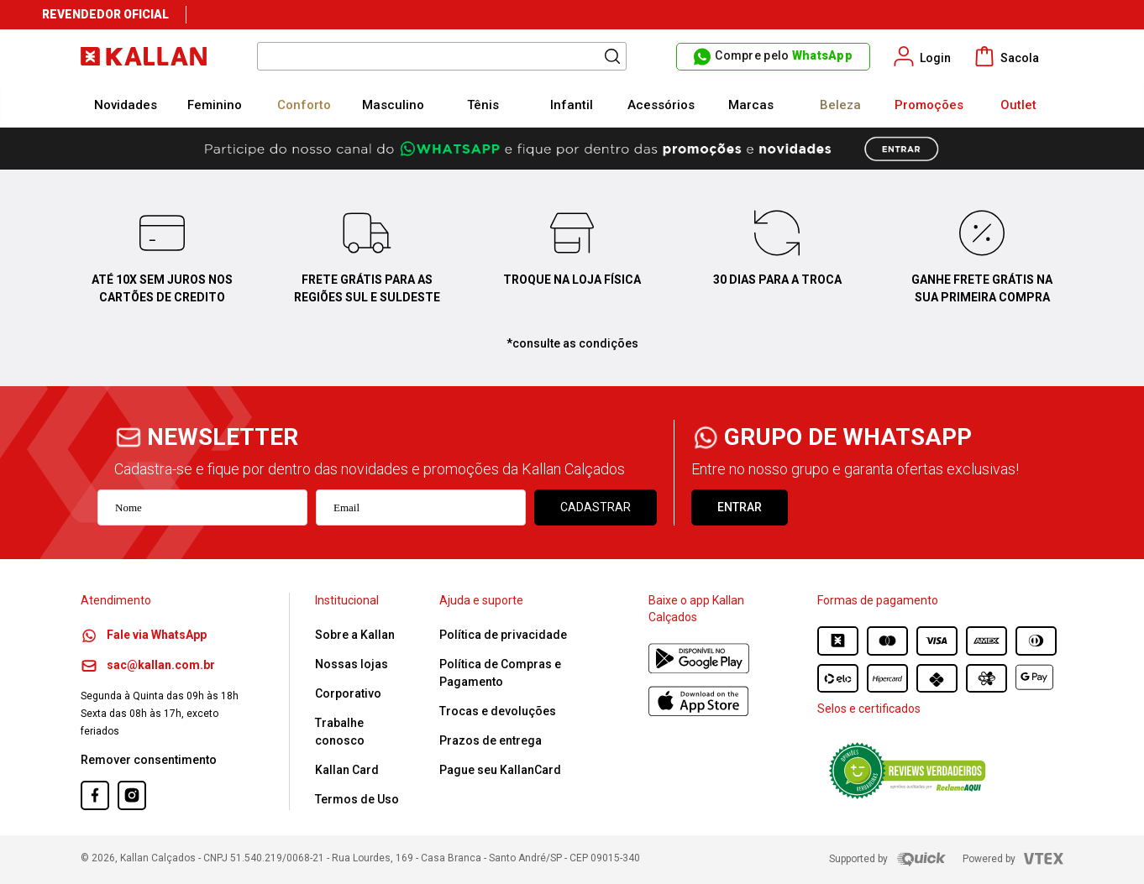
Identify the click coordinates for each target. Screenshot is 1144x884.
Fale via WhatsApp (144, 634)
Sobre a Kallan (355, 634)
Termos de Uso (357, 799)
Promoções (929, 104)
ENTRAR (739, 507)
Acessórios (661, 104)
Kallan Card (347, 770)
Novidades (125, 104)
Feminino (214, 104)
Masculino (393, 104)
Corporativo (348, 693)
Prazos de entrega (490, 740)
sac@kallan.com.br (148, 665)
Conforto (304, 104)
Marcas (751, 104)
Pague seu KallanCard (500, 770)
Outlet (1018, 104)
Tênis (483, 104)
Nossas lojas (351, 664)
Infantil (571, 104)
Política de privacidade (503, 634)
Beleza (840, 104)
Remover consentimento (149, 759)
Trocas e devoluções (497, 711)
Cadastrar (595, 507)
